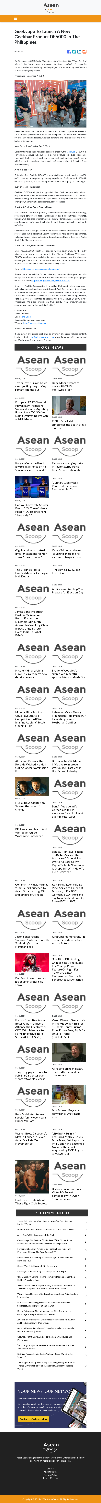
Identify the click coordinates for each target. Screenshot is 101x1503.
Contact (50, 1468)
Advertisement (50, 1471)
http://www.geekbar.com (34, 323)
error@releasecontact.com (41, 337)
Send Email (26, 316)
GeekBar (71, 151)
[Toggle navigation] (15, 18)
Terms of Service (50, 1478)
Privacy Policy (50, 1475)
